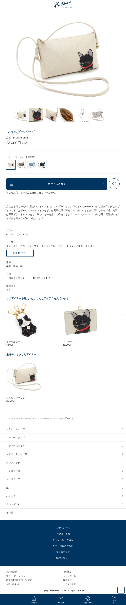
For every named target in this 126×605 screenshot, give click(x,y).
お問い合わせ (12, 584)
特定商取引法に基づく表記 (19, 580)
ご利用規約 (11, 572)
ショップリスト (70, 576)
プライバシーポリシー (17, 576)
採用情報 (67, 580)
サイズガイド (20, 253)
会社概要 (67, 572)
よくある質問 (69, 584)
